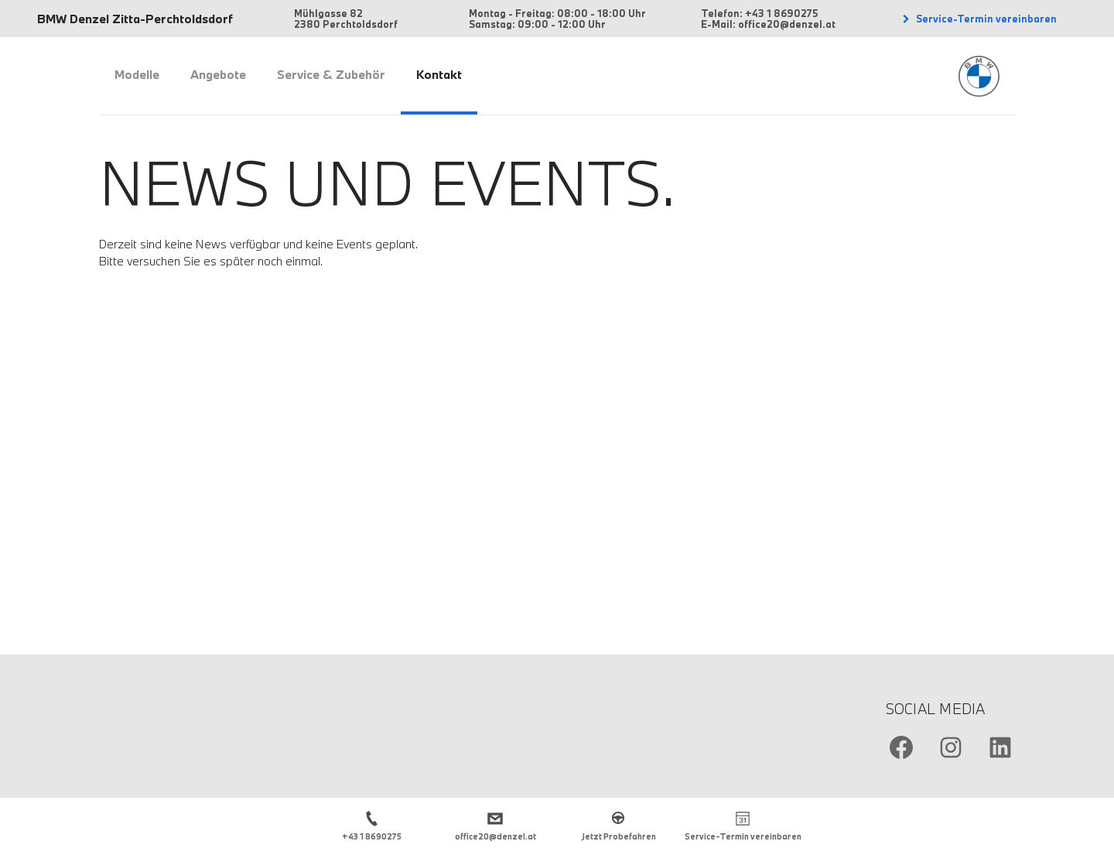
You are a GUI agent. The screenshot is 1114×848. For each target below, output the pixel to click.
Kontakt (439, 74)
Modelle (136, 74)
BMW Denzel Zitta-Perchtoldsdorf (135, 18)
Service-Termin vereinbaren (985, 18)
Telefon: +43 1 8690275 (759, 13)
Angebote (218, 74)
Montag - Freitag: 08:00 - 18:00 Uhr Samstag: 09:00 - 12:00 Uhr (557, 18)
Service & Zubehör (331, 74)
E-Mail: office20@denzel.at (768, 24)
